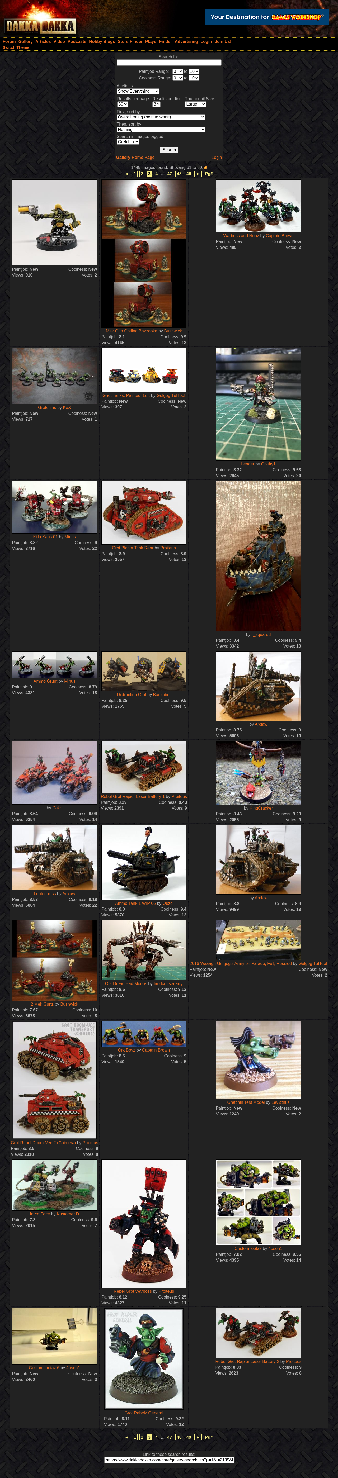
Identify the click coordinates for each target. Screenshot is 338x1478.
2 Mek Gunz (42, 1004)
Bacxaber (162, 694)
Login (217, 157)
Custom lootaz (247, 1248)
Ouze (168, 903)
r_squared (261, 634)
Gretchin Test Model (246, 1102)
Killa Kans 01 (45, 537)
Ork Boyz (126, 1050)
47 (169, 174)
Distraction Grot (131, 694)
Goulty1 (268, 464)
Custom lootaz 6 (44, 1368)
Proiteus (168, 548)
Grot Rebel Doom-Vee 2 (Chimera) (43, 1142)
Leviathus (280, 1102)
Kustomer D (68, 1214)
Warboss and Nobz (241, 236)
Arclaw (261, 724)
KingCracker (261, 808)
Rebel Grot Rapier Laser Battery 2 (247, 1361)
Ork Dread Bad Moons (126, 983)
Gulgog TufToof (171, 395)
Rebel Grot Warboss (133, 1291)
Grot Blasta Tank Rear (132, 548)
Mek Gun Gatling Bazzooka (131, 331)
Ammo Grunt (46, 681)
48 (179, 174)
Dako (57, 808)
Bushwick (173, 331)
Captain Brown (280, 236)
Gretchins (47, 407)
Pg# (209, 174)
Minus (70, 537)
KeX (67, 407)
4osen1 (275, 1248)
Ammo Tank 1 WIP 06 (135, 903)
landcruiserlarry (168, 983)
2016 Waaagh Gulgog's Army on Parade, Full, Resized (241, 963)
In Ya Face (40, 1214)
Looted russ (45, 893)
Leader (248, 464)
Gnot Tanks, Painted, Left (126, 395)
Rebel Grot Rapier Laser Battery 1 (133, 796)
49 (188, 174)
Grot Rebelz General (144, 1413)
